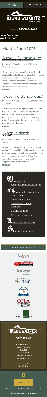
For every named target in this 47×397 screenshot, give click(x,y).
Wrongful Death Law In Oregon (26, 185)
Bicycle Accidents (19, 211)
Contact (36, 5)
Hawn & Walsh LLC (12, 64)
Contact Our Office (23, 363)
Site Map (22, 393)
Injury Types (17, 195)
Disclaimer (14, 393)
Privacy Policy (32, 393)
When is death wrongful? (15, 133)
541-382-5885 (28, 29)
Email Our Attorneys (23, 247)
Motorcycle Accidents (21, 215)
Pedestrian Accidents (21, 199)
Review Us (23, 382)
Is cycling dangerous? (22, 96)
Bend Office (23, 366)
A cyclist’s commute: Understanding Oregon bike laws (21, 58)
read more (6, 89)
